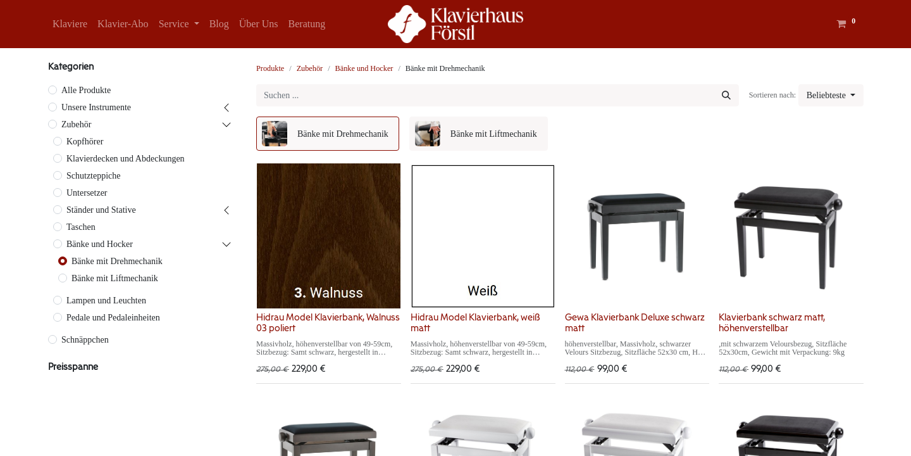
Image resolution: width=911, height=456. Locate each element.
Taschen (81, 227)
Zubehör (76, 124)
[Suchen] (726, 95)
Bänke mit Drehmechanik (117, 261)
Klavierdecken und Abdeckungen (125, 158)
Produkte (270, 68)
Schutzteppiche (93, 175)
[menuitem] (69, 24)
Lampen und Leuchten (106, 300)
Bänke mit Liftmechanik (114, 278)
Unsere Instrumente (96, 107)
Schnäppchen (85, 340)
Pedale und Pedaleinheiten (113, 317)
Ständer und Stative (101, 210)
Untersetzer (87, 193)
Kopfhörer (84, 141)
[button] (831, 95)
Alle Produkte (86, 90)
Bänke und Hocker (99, 244)
